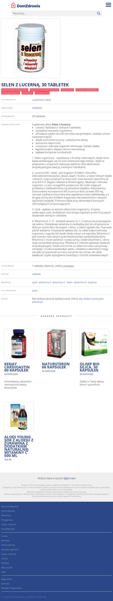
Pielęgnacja (7, 519)
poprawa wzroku (10, 93)
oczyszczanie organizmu (14, 90)
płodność (27, 93)
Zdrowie (5, 540)
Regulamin (6, 579)
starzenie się (42, 93)
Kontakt (5, 583)
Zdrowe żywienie (9, 549)
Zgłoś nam (70, 478)
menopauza (67, 90)
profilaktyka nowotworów (44, 90)
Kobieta (5, 562)
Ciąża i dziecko (8, 524)
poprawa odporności (87, 90)
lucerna (92, 282)
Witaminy (6, 515)
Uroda (4, 536)
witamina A (80, 282)
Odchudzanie (8, 510)
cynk (34, 282)
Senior (4, 558)
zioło (34, 290)
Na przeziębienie (10, 506)
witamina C (58, 282)
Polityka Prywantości (11, 588)
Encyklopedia (8, 528)
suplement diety (41, 99)
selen (69, 282)
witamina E (45, 282)
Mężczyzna (6, 567)
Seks (3, 571)
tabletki (36, 274)
